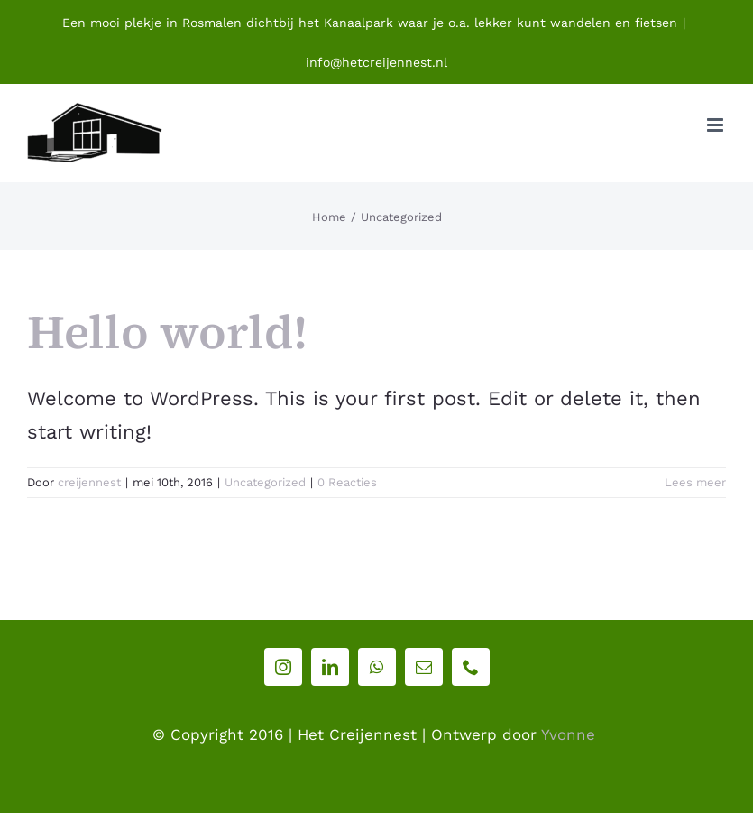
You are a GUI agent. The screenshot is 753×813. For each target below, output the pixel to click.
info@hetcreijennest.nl (376, 62)
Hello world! (167, 332)
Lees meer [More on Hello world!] (695, 482)
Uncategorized (265, 482)
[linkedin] (330, 667)
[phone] (471, 667)
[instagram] (283, 667)
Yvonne (568, 734)
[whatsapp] (377, 667)
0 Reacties (347, 482)
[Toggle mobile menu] (716, 124)
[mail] (424, 667)
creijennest (89, 482)
